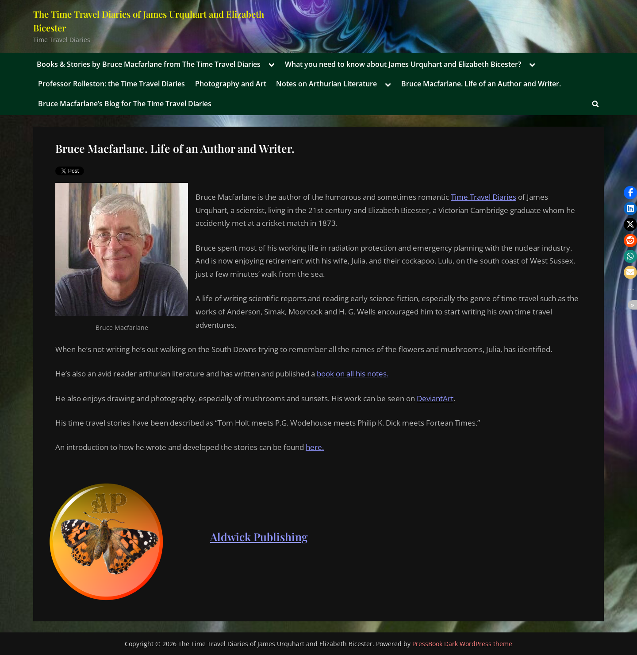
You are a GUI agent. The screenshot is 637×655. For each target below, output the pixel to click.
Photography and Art (230, 84)
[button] (630, 192)
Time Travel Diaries (483, 197)
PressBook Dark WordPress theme (462, 643)
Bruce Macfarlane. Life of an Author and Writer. (481, 84)
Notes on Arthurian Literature (326, 84)
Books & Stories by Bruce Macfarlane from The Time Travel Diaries (149, 64)
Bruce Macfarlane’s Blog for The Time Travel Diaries (124, 104)
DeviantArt (435, 398)
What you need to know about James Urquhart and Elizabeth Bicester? (403, 64)
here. (315, 447)
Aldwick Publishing (259, 536)
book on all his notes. (352, 373)
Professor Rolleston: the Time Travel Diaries (111, 84)
